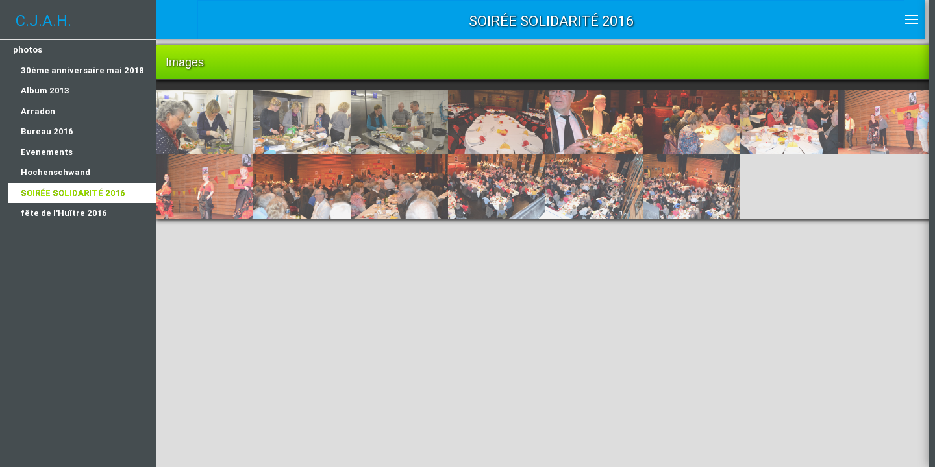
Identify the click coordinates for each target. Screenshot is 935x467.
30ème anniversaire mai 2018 (82, 70)
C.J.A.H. (43, 20)
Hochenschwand (55, 172)
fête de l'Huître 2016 (64, 213)
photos (27, 49)
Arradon (38, 111)
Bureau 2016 (47, 131)
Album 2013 (45, 90)
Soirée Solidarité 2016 (73, 192)
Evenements (47, 152)
